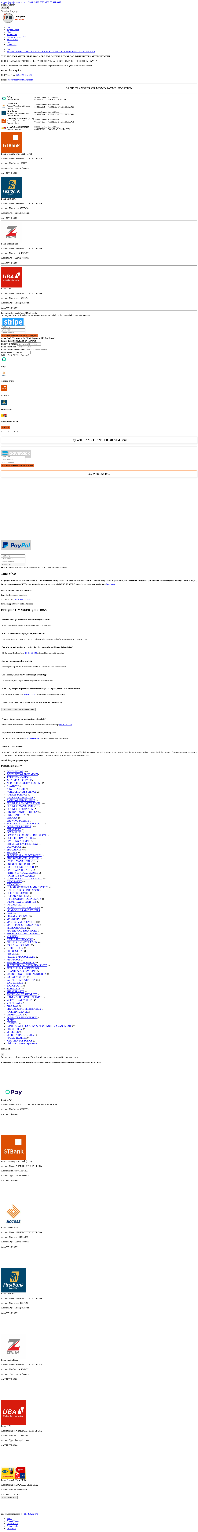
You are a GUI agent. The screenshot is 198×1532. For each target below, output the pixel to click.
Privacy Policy (13, 1526)
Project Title (6, 341)
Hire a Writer (12, 39)
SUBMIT (5, 427)
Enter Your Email (8, 347)
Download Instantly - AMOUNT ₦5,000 (17, 466)
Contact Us (11, 44)
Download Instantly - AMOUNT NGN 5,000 (19, 336)
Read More (110, 584)
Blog (9, 32)
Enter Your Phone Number (12, 349)
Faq (8, 42)
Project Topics (13, 29)
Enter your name (8, 344)
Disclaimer (11, 1528)
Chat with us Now (9, 1497)
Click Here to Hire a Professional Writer (19, 709)
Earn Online (12, 34)
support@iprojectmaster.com (14, 2)
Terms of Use (12, 1523)
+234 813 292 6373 (24, 75)
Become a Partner (16, 37)
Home (9, 27)
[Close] (2, 1054)
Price (3, 352)
